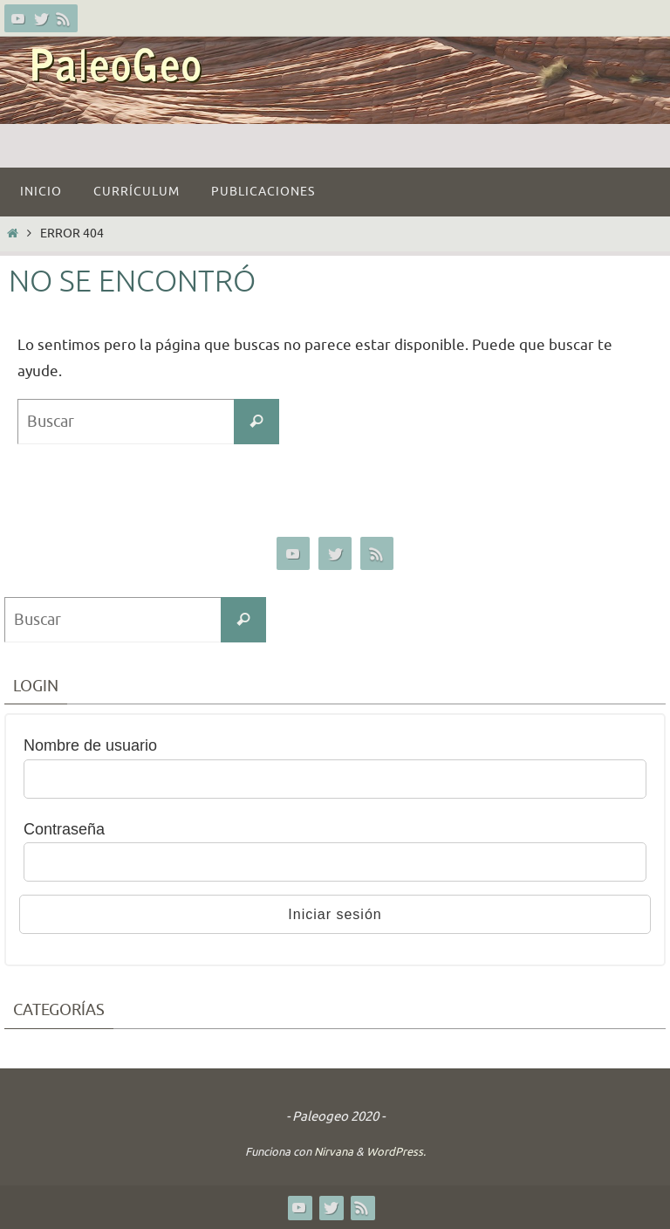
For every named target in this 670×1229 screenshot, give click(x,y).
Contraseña (64, 829)
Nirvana (333, 1151)
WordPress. (396, 1151)
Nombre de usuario (90, 745)
